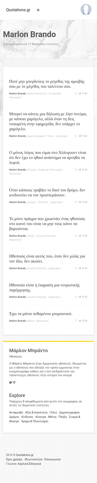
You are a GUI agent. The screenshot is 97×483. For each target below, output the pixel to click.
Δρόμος (31, 202)
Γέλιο (50, 135)
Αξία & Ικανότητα (37, 93)
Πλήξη (30, 235)
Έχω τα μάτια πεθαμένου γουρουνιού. (40, 313)
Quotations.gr (18, 9)
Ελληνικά (35, 464)
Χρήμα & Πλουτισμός (50, 169)
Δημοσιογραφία (36, 135)
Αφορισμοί (15, 97)
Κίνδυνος (43, 202)
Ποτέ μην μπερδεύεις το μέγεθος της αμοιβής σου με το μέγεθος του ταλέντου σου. (46, 84)
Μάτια (30, 320)
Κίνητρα (31, 169)
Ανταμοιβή (55, 93)
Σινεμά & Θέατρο (46, 235)
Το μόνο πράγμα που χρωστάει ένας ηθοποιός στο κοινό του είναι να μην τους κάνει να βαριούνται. (47, 223)
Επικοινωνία (53, 459)
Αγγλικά (23, 464)
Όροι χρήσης (14, 459)
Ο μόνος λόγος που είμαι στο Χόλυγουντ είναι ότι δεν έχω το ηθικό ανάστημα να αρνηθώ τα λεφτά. (47, 157)
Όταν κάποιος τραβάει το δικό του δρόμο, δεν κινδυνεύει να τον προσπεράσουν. (47, 192)
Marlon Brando (17, 93)
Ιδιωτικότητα (33, 459)
